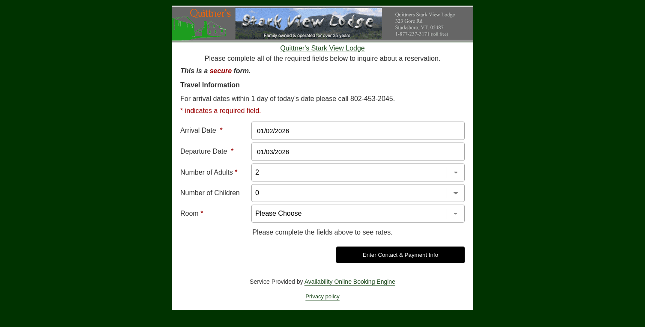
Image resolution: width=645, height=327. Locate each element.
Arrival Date (201, 130)
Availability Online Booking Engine (350, 281)
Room (191, 213)
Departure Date (207, 151)
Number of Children (210, 192)
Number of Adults (208, 172)
